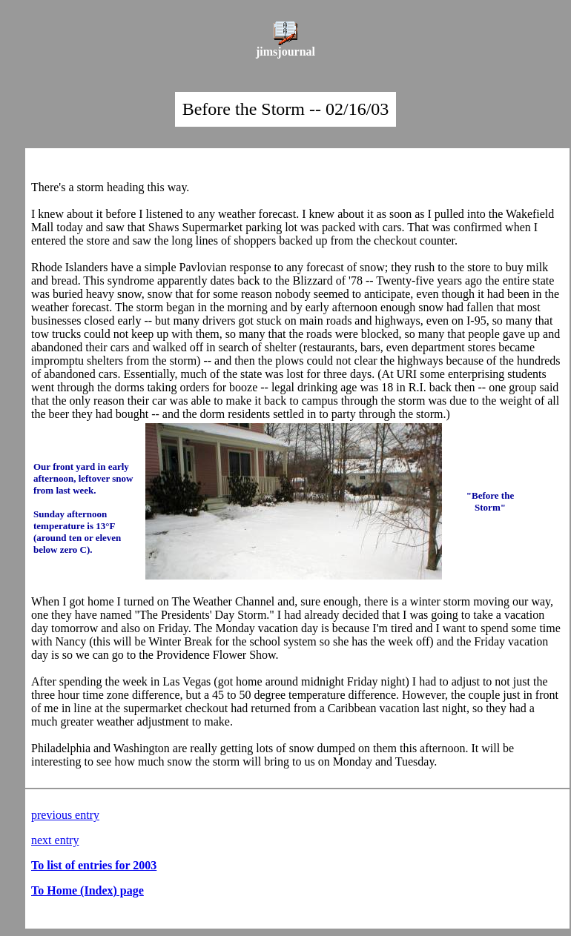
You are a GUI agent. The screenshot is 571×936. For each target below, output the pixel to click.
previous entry (65, 815)
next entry (55, 840)
